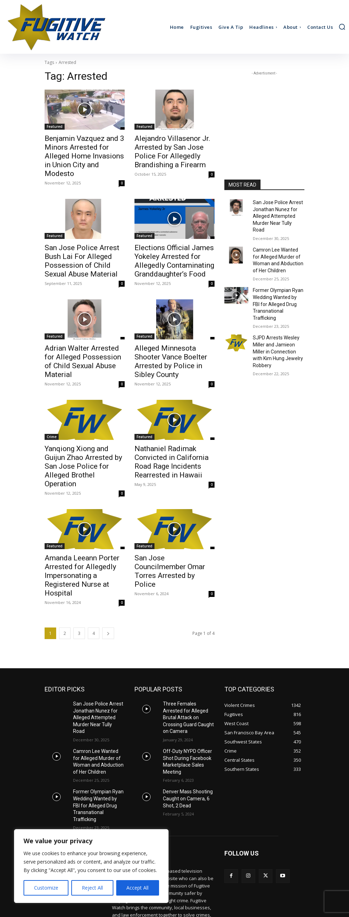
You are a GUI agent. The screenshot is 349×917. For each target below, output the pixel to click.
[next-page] (108, 578)
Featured (54, 126)
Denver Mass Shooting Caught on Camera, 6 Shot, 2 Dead (185, 727)
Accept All (137, 887)
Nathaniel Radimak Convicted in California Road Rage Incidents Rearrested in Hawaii (174, 427)
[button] (341, 26)
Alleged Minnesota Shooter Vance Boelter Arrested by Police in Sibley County (170, 338)
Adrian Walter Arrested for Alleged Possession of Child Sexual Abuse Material (82, 338)
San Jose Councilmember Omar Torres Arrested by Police (168, 523)
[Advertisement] (264, 112)
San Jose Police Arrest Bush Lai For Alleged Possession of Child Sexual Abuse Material (84, 242)
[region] (91, 866)
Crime (52, 407)
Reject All (92, 887)
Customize (46, 887)
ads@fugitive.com (170, 878)
